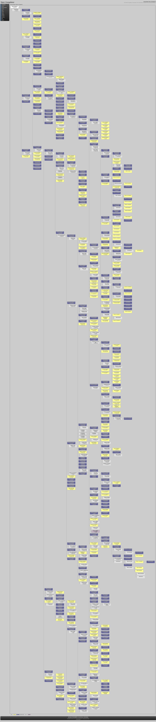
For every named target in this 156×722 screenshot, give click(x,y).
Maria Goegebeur (37, 21)
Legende (3, 14)
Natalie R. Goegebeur (94, 329)
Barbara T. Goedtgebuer (60, 122)
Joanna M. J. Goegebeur (116, 402)
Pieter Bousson (27, 36)
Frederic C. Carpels (107, 442)
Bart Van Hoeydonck (141, 573)
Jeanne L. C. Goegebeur (93, 704)
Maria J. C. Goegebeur (60, 158)
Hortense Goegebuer (117, 161)
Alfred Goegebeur (94, 289)
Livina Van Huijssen (39, 70)
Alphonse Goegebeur (105, 433)
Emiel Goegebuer (105, 247)
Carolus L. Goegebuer (94, 143)
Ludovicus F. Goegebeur (60, 698)
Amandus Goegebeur (83, 460)
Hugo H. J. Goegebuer (128, 289)
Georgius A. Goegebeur (105, 689)
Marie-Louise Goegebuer (105, 253)
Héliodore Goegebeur (94, 646)
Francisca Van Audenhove (50, 76)
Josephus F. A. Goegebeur (82, 689)
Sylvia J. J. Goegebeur (139, 561)
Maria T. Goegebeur (71, 622)
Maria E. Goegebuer (105, 122)
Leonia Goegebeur (94, 286)
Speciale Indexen (4, 7)
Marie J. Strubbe (118, 454)
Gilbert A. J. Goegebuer (116, 192)
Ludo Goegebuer (128, 247)
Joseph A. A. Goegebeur (105, 402)
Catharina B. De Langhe (72, 689)
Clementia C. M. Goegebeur (82, 552)
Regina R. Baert (84, 308)
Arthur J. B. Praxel (95, 695)
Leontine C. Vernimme (107, 344)
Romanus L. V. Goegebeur (105, 536)
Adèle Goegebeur (82, 686)
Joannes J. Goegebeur (60, 97)
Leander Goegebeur (48, 597)
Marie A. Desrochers (118, 155)
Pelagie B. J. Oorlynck (82, 195)
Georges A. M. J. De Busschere (95, 674)
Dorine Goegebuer (128, 207)
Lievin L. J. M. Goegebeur (94, 698)
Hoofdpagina (3, 4)
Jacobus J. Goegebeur (60, 100)
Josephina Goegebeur (94, 579)
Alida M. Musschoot (107, 152)
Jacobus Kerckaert (61, 125)
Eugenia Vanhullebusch (95, 536)
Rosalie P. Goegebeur (94, 436)
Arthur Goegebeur (105, 594)
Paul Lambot (95, 588)
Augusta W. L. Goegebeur (94, 271)
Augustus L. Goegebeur (94, 503)
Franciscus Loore (50, 603)
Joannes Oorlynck (82, 198)
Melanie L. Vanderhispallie (84, 570)
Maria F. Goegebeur (37, 91)
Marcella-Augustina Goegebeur (105, 692)
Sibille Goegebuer (127, 216)
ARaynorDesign (78, 719)
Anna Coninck (28, 58)
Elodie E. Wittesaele (95, 265)
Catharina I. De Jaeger (61, 91)
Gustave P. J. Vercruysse (95, 707)
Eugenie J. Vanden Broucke (95, 430)
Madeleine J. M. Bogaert (106, 463)
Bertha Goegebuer (116, 158)
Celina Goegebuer (105, 125)
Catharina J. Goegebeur (82, 439)
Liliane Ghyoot (118, 207)
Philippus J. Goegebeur (60, 152)
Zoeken (3, 11)
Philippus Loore (60, 603)
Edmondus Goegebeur (82, 695)
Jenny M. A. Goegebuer (128, 286)
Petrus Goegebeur (26, 9)
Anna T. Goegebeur (71, 155)
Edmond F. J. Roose (84, 704)
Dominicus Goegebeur (37, 15)
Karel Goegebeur (116, 384)
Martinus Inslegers (61, 79)
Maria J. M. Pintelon (118, 387)
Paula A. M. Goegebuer (128, 195)
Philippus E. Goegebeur (71, 158)
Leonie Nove (95, 472)
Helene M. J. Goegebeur (93, 518)
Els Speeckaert (129, 250)
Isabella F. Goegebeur (82, 451)
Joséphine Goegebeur (94, 259)
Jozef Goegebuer (105, 311)
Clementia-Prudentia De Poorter (95, 680)
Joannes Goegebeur (37, 27)
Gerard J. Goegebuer (117, 250)
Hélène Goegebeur (105, 390)
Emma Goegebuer (105, 128)
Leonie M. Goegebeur (94, 634)
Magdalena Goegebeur (105, 372)
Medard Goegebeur (105, 436)
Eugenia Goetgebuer (83, 134)
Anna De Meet (61, 155)
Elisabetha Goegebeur (94, 335)
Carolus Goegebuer (60, 137)
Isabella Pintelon (118, 253)
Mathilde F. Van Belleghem (95, 515)
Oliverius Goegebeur (60, 82)
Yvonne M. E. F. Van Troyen (107, 604)
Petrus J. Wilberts (95, 521)
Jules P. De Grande (95, 500)
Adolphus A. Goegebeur (82, 573)
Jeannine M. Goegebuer (128, 201)
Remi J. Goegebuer (116, 283)
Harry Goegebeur (127, 558)
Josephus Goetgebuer (60, 134)
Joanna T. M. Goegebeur (71, 701)
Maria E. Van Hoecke (96, 134)
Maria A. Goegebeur (26, 33)
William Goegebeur (105, 658)
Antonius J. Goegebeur (71, 558)
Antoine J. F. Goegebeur (105, 600)
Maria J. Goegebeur (48, 600)
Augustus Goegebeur (83, 637)
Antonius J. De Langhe (73, 698)
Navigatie (3, 15)
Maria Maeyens (84, 131)
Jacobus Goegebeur (37, 85)
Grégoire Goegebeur (94, 600)
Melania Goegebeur (94, 658)
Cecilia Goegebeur (82, 323)
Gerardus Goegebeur (117, 347)
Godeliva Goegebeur (117, 344)
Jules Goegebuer (105, 286)
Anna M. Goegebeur (37, 58)
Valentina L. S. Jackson (95, 603)
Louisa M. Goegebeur (94, 323)
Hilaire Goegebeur (105, 652)
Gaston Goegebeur (105, 664)
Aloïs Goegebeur (105, 451)
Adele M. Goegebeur (94, 497)
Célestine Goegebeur (94, 655)
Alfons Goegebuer (105, 280)
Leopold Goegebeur (82, 466)
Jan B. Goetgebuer (82, 137)
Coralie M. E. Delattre (84, 692)
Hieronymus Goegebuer (94, 137)
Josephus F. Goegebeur (37, 94)
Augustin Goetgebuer (83, 122)
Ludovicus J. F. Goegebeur (82, 250)
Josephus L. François (84, 564)
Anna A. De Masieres (73, 164)
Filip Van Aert (141, 576)
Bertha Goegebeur (105, 454)
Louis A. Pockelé (95, 274)
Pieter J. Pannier (73, 603)
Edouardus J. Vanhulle (95, 326)
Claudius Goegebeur (26, 15)
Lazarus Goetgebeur (37, 73)
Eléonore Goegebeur (94, 631)
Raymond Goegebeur (117, 396)
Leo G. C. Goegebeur (94, 622)
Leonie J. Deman (106, 475)
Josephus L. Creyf (95, 439)
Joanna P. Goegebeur (83, 579)
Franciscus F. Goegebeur (71, 442)
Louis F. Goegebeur (82, 631)
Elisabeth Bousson (37, 36)
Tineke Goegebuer (128, 253)
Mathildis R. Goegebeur (82, 561)
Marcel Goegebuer (116, 152)
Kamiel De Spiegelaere (107, 308)
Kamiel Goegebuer (105, 155)
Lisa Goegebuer (139, 250)
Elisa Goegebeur (94, 283)
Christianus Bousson (37, 39)
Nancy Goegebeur (139, 567)
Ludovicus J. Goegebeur (71, 628)
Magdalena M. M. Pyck (107, 384)
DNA (2, 18)
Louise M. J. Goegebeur (105, 439)
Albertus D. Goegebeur (105, 634)
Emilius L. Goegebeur (105, 637)
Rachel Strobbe (107, 314)
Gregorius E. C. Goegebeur (117, 451)
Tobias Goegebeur (150, 561)
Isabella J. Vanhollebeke (61, 600)
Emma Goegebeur (105, 414)
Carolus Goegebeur (37, 33)
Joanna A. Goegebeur (37, 24)
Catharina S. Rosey (84, 311)
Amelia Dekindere (84, 125)
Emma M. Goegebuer (105, 183)
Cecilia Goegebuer (116, 219)
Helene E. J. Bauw (95, 643)
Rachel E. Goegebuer (117, 262)
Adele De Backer (95, 387)
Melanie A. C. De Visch (84, 634)
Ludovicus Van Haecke (84, 454)
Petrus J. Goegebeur (71, 478)
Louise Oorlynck (82, 192)
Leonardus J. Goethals (95, 332)
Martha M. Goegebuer (105, 222)
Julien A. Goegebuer (117, 268)
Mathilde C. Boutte (107, 448)
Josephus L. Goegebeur (105, 472)
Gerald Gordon (118, 164)
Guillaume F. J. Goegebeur (105, 393)
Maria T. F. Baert (73, 631)
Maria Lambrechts (50, 97)
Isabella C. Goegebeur (71, 600)
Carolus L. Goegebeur (94, 338)
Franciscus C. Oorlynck (82, 183)
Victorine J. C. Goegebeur (94, 664)
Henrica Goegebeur (116, 448)
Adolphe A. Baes (95, 527)
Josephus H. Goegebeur (60, 164)
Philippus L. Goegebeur (37, 146)
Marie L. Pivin (84, 268)
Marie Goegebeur (71, 707)
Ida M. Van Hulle (95, 146)
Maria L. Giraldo (84, 469)
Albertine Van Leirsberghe (118, 183)
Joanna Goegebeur (37, 158)
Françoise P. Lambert (62, 692)
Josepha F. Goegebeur (71, 695)
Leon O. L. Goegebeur (94, 649)
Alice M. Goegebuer (105, 320)
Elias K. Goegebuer (116, 277)
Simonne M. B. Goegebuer (116, 186)
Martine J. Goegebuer (128, 204)
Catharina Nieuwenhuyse (50, 594)
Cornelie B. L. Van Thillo (95, 701)
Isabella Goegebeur (82, 445)
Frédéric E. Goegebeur (82, 567)
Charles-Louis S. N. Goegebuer (116, 211)
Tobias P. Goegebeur (49, 588)
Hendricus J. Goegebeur (48, 158)
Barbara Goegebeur (37, 30)
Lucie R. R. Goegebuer (116, 320)
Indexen (3, 6)
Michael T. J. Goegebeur (105, 539)
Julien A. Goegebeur (94, 591)
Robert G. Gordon (127, 164)
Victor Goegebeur (105, 503)
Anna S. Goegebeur (71, 475)
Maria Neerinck (73, 100)
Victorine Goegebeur (105, 509)
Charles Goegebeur (94, 597)
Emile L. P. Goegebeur (94, 640)
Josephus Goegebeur (94, 317)
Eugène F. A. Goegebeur (116, 414)
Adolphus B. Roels (84, 582)
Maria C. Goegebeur (37, 18)
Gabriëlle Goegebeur (105, 515)
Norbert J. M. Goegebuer (116, 213)
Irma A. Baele (107, 283)
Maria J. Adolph (50, 152)
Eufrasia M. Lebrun (118, 286)
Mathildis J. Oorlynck (83, 204)
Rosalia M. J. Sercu (84, 576)
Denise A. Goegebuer (117, 314)
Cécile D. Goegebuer (117, 274)
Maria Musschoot (106, 277)
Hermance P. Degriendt (107, 411)
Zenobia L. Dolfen (84, 710)
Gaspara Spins (16, 9)
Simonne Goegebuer (128, 183)
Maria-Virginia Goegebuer (105, 289)
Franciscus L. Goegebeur (94, 469)
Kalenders (3, 17)
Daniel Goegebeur (105, 646)
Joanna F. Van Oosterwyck (118, 558)
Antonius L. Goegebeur (105, 628)
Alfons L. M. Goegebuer (116, 204)
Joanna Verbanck (38, 88)
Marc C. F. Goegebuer (128, 198)
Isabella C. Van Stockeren (73, 472)
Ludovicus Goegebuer (82, 128)
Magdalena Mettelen (50, 591)
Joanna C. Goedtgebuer (71, 91)
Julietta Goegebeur (105, 625)
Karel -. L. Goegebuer (117, 222)
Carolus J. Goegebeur (71, 161)
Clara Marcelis (27, 12)
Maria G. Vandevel (129, 567)
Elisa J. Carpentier (118, 195)
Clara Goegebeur (116, 381)
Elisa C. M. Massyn (107, 460)
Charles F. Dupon (95, 637)
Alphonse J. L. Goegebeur (105, 408)
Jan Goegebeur (94, 661)
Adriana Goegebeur (26, 155)
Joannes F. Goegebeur (60, 85)
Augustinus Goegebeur (48, 88)
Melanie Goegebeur (94, 692)
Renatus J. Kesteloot (107, 497)
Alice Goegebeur (94, 628)
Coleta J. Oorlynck (82, 186)
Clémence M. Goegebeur (116, 411)
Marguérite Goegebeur (105, 387)
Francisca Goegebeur (60, 131)
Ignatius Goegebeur (82, 558)
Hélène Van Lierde (129, 561)
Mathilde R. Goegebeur (94, 320)
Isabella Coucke (39, 149)
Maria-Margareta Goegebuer (105, 317)
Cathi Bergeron (118, 561)
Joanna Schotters (27, 152)
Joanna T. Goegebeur (49, 91)
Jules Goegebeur (94, 277)
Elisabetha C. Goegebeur (37, 12)
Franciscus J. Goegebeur (82, 448)
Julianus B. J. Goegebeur (94, 384)
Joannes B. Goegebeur (26, 94)
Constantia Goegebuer (94, 140)
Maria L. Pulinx (84, 253)
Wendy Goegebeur (139, 570)
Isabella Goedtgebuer (60, 128)
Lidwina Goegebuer (116, 225)
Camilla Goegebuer (105, 131)
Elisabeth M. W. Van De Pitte (95, 342)
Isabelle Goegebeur (71, 710)
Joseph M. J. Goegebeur (105, 341)
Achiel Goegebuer (105, 149)
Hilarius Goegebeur (15, 6)
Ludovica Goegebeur (117, 378)
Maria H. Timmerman (118, 259)
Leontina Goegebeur (94, 280)
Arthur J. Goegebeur (94, 262)
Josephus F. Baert (84, 442)
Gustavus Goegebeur (83, 698)
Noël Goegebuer (128, 186)
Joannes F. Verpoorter (73, 704)
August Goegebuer (105, 274)
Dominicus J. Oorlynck (82, 189)
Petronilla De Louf (27, 97)
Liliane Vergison (118, 216)
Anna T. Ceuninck (84, 317)
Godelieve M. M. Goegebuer (116, 247)
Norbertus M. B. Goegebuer (117, 189)
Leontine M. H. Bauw (96, 652)
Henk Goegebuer (127, 308)
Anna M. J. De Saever (73, 686)
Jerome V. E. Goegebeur (94, 533)
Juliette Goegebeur (105, 661)
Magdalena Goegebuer (105, 137)
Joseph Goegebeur (105, 597)
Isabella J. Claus (73, 445)
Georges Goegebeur (105, 500)
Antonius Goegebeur (105, 381)
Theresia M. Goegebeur (94, 524)
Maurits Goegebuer (105, 216)
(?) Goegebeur (94, 433)
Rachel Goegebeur (116, 375)
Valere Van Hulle (118, 317)
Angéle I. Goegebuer (117, 265)
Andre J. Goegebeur (82, 707)
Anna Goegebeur (26, 18)
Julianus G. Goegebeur (105, 631)
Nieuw (2, 10)
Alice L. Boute (96, 594)
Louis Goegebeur (94, 576)
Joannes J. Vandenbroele (72, 625)
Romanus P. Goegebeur (60, 88)
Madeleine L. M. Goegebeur (116, 406)
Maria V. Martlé (95, 149)
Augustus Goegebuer (94, 131)
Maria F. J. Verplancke (95, 625)
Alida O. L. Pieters (106, 396)
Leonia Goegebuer (105, 134)
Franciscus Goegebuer (71, 94)
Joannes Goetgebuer (49, 70)
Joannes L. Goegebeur (82, 472)
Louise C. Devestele (107, 405)
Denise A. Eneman (118, 271)
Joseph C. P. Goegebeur (127, 564)
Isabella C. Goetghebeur (60, 76)
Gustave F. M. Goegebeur (105, 478)
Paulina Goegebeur (116, 399)
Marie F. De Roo (107, 250)
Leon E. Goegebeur (105, 457)
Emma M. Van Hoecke (95, 247)
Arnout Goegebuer (128, 219)
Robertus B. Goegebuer (116, 256)
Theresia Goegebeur (83, 247)
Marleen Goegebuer (128, 210)
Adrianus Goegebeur (37, 64)
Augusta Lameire (106, 219)
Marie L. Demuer (95, 122)
